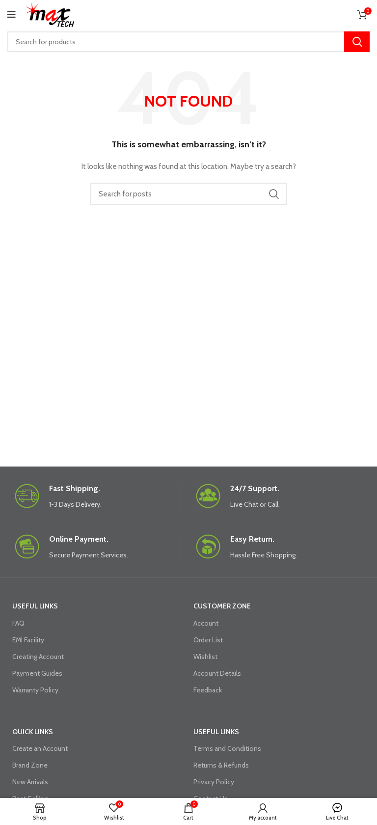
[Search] (188, 41)
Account (205, 623)
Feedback (207, 690)
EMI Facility (28, 639)
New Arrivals (30, 781)
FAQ (18, 623)
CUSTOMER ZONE (222, 606)
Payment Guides (37, 673)
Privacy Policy (213, 781)
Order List (208, 639)
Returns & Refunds (221, 765)
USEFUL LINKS (35, 606)
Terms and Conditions (227, 748)
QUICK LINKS (32, 731)
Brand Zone (30, 765)
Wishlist (205, 656)
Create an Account (40, 748)
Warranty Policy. (36, 690)
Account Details (217, 673)
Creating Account (38, 656)
